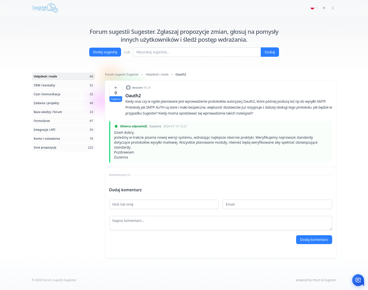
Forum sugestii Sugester (122, 75)
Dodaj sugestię (105, 52)
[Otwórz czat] (358, 280)
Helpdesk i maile (157, 75)
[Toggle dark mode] (324, 7)
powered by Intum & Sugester (316, 280)
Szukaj (270, 52)
